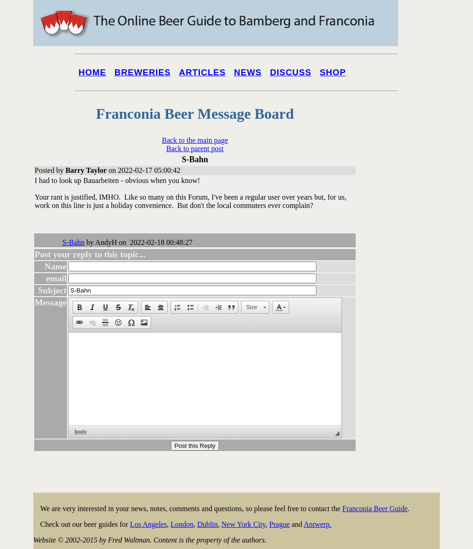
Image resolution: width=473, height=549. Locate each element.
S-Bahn (73, 242)
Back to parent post (195, 148)
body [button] (80, 431)
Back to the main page (195, 140)
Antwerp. (317, 524)
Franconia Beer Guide (374, 508)
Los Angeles (148, 524)
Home (92, 72)
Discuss (290, 72)
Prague (279, 524)
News (248, 72)
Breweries (143, 72)
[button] (79, 307)
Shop (333, 72)
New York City (243, 524)
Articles (202, 72)
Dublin (207, 524)
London (182, 524)
